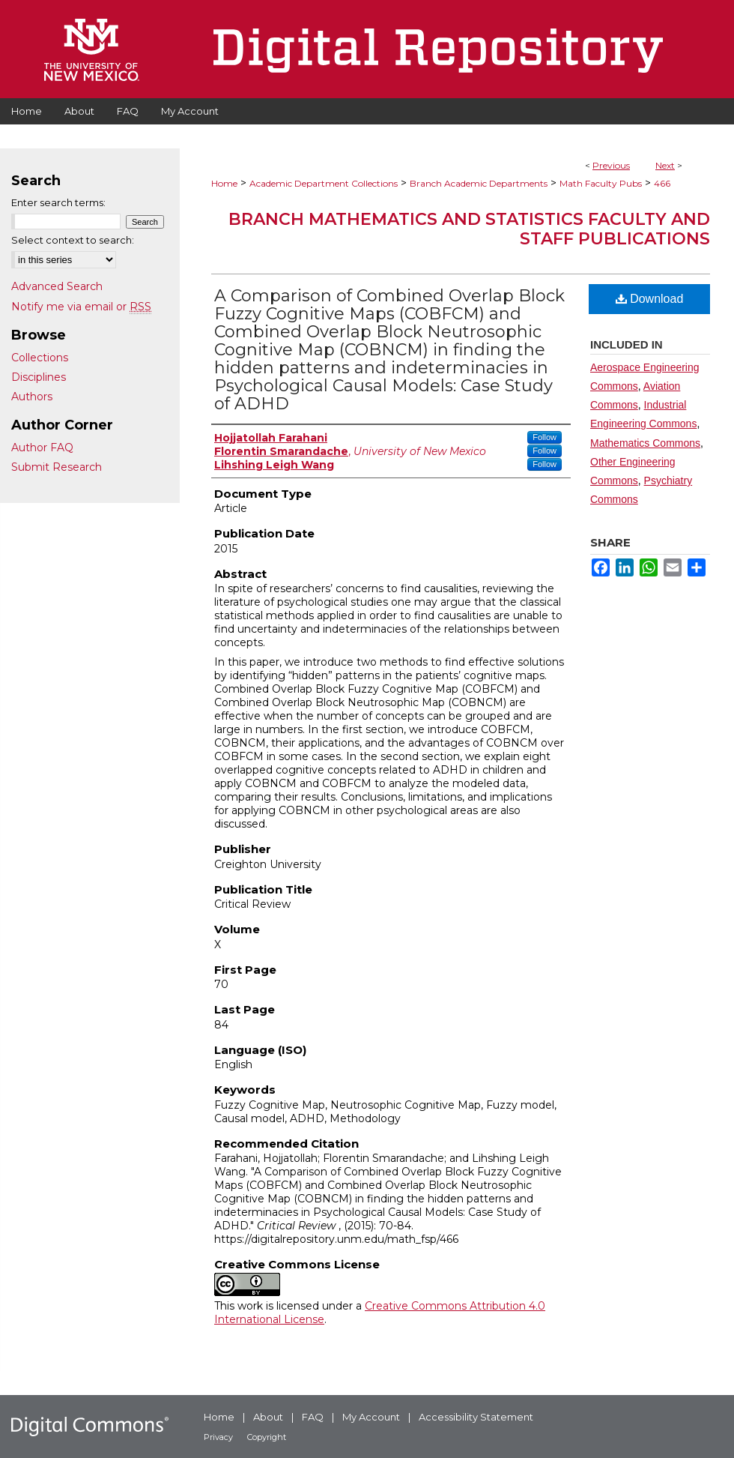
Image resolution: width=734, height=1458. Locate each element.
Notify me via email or (81, 306)
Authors (31, 396)
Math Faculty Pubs (600, 183)
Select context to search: (72, 240)
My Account (371, 1417)
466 (662, 183)
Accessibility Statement (476, 1417)
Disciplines (38, 377)
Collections (39, 357)
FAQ (313, 1417)
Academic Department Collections (323, 183)
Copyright (266, 1437)
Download (650, 298)
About (268, 1417)
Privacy (218, 1437)
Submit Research (56, 467)
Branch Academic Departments (479, 183)
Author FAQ (42, 447)
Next (665, 165)
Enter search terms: (58, 202)
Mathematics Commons (645, 443)
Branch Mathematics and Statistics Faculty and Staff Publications (469, 229)
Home (224, 183)
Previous (611, 165)
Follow (544, 437)
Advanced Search (57, 286)
